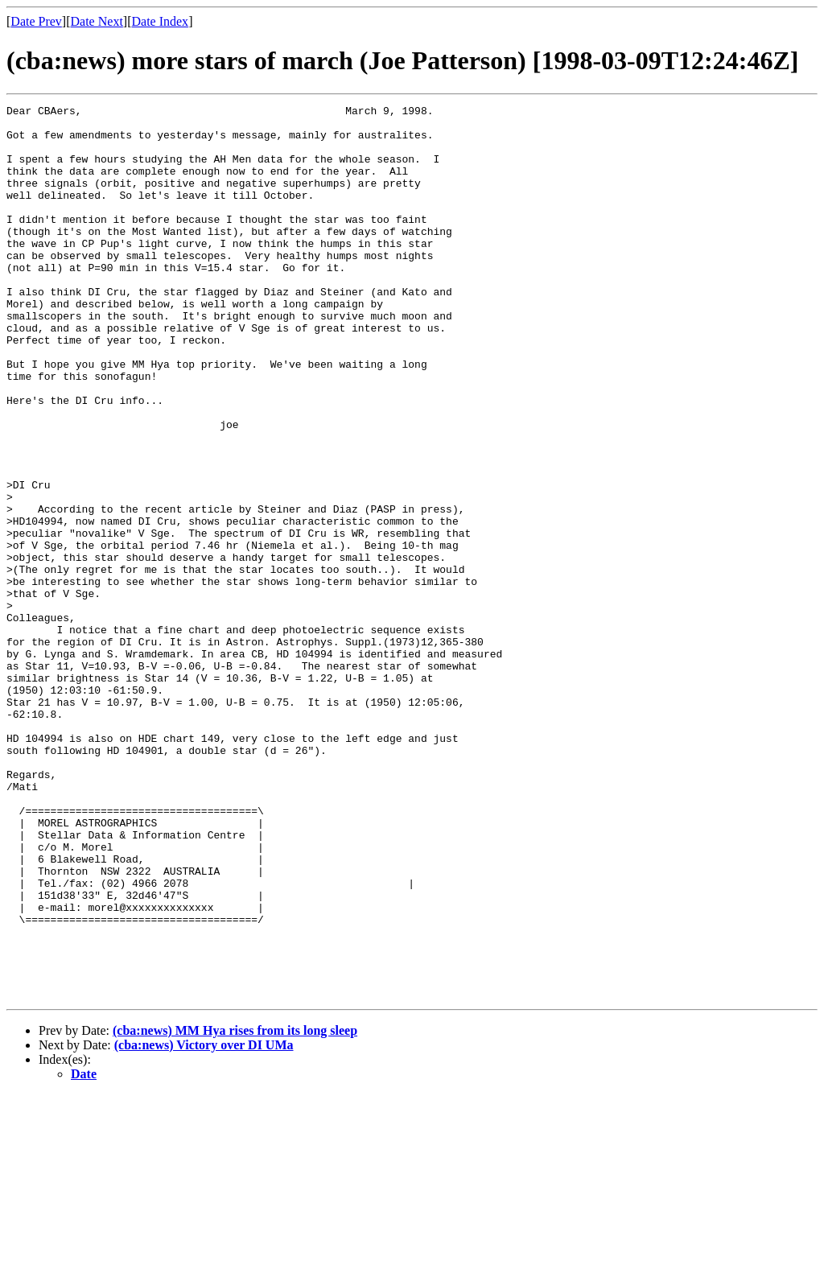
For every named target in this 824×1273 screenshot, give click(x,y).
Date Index (159, 21)
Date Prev (36, 21)
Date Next (97, 21)
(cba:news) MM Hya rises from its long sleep (235, 1209)
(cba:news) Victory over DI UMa (204, 1223)
